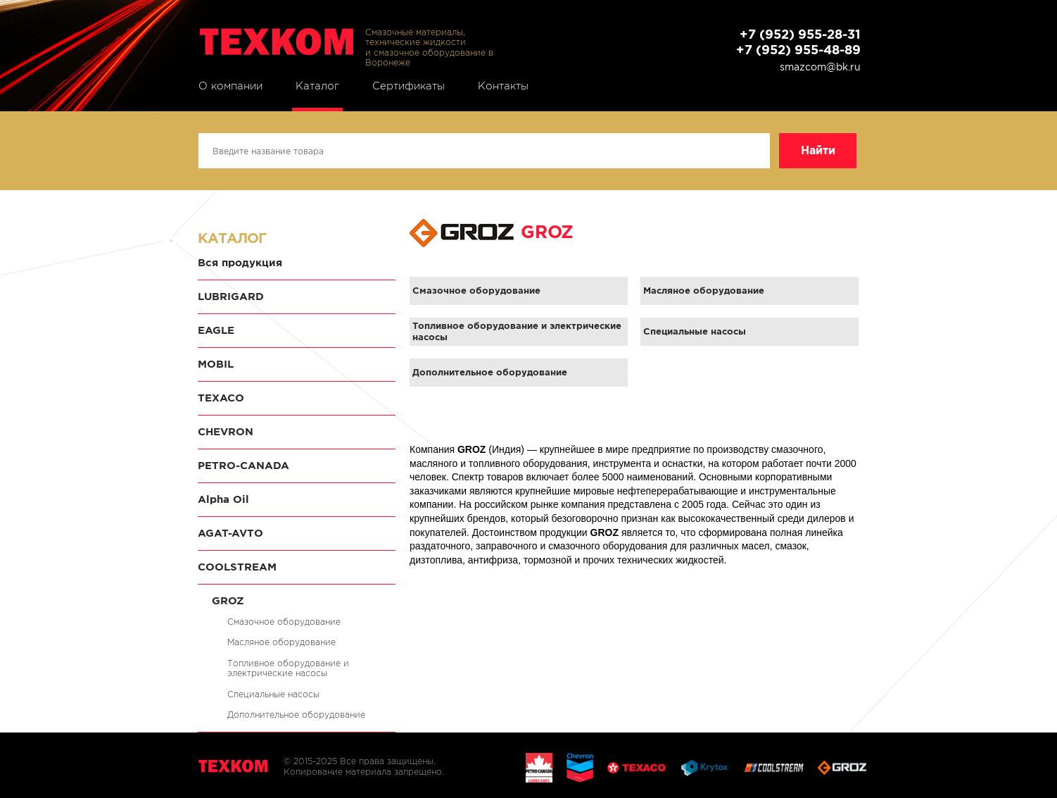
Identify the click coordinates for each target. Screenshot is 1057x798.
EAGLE (216, 330)
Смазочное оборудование (284, 621)
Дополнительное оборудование (296, 714)
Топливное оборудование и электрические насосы (288, 668)
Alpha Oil (223, 499)
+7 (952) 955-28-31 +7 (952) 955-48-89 (798, 42)
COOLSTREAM (237, 567)
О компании (230, 86)
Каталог (317, 86)
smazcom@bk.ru (820, 67)
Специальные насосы (273, 694)
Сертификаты (408, 86)
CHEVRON (225, 431)
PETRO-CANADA (243, 465)
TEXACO (221, 398)
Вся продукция (240, 262)
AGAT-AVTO (230, 533)
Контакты (503, 86)
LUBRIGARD (231, 296)
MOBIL (216, 364)
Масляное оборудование (281, 642)
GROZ (228, 600)
